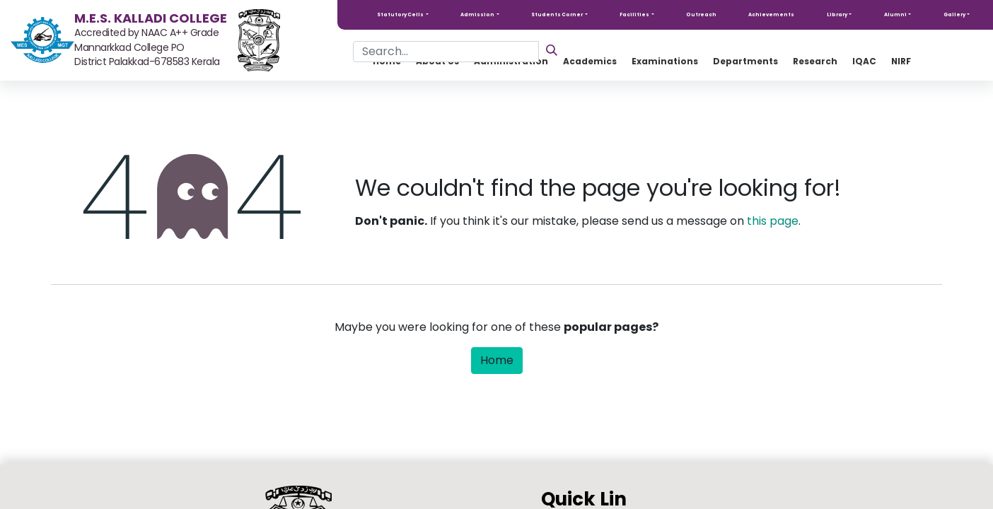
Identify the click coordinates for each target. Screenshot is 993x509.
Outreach (701, 14)
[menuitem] (745, 61)
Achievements (771, 14)
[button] (402, 15)
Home (496, 360)
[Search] (551, 49)
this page (773, 221)
